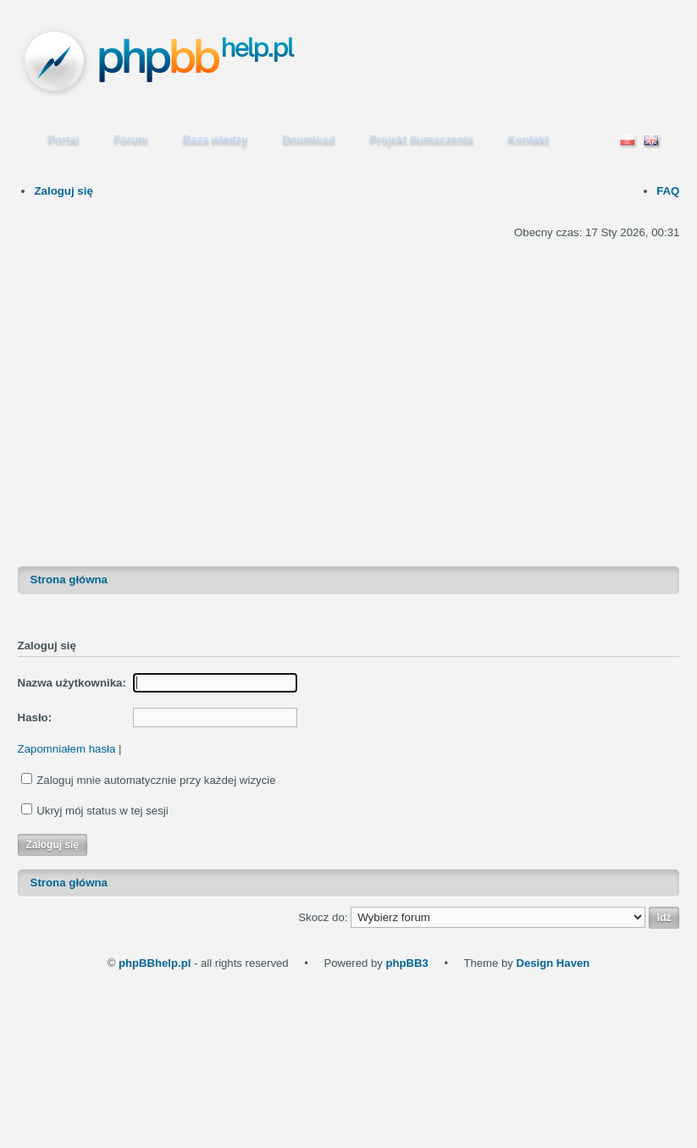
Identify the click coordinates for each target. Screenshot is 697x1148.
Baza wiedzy (215, 139)
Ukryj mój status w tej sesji (102, 810)
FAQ (667, 191)
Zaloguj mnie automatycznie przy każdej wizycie (155, 780)
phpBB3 (406, 963)
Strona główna (69, 579)
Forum (130, 139)
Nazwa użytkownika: (72, 682)
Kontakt (528, 139)
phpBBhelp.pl (155, 963)
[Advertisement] (182, 382)
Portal (64, 139)
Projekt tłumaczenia (421, 139)
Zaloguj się (63, 191)
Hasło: (35, 717)
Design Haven (552, 963)
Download (308, 139)
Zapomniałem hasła (67, 748)
